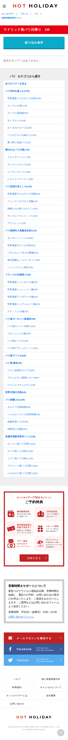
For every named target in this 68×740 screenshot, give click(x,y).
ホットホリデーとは (17, 695)
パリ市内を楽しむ (17, 91)
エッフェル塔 (17, 105)
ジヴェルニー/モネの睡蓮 (22, 252)
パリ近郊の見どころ (18, 186)
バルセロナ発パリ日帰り (22, 473)
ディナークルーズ (19, 164)
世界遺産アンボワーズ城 (22, 296)
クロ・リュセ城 (17, 311)
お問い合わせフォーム (21, 616)
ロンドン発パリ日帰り (21, 443)
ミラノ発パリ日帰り (20, 458)
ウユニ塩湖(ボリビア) (21, 370)
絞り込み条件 (34, 42)
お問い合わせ (17, 704)
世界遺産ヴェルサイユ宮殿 (23, 193)
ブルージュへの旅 (19, 333)
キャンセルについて (50, 687)
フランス (24, 14)
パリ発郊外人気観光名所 (21, 230)
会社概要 (51, 695)
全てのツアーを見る (15, 83)
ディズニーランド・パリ (22, 216)
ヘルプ (16, 679)
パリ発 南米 (13, 363)
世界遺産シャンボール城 (22, 282)
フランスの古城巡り (18, 274)
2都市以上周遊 (17, 429)
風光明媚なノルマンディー (23, 260)
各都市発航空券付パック (11, 18)
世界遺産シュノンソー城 (22, 289)
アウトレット (16, 223)
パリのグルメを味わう (22, 135)
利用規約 (17, 687)
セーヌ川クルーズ (19, 127)
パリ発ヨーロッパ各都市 (20, 319)
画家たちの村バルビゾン (22, 208)
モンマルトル (16, 120)
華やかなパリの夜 (17, 149)
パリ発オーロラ (17, 340)
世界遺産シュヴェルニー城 (23, 304)
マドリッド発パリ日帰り (22, 465)
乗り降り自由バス (19, 142)
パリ (36, 14)
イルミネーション (19, 157)
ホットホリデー (7, 14)
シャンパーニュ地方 (20, 267)
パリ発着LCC (15, 399)
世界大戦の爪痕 (15, 392)
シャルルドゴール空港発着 (23, 414)
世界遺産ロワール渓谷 (21, 245)
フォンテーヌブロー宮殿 (22, 201)
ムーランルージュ (19, 171)
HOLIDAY (35, 6)
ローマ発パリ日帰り (20, 451)
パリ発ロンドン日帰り (21, 326)
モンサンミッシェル (20, 238)
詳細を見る (34, 558)
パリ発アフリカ (15, 355)
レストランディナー (20, 179)
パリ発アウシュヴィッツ (22, 348)
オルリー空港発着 (19, 407)
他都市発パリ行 (17, 421)
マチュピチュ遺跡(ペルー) (23, 377)
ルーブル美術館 (17, 113)
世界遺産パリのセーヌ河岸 (24, 98)
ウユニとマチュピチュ (21, 385)
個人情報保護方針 (51, 679)
